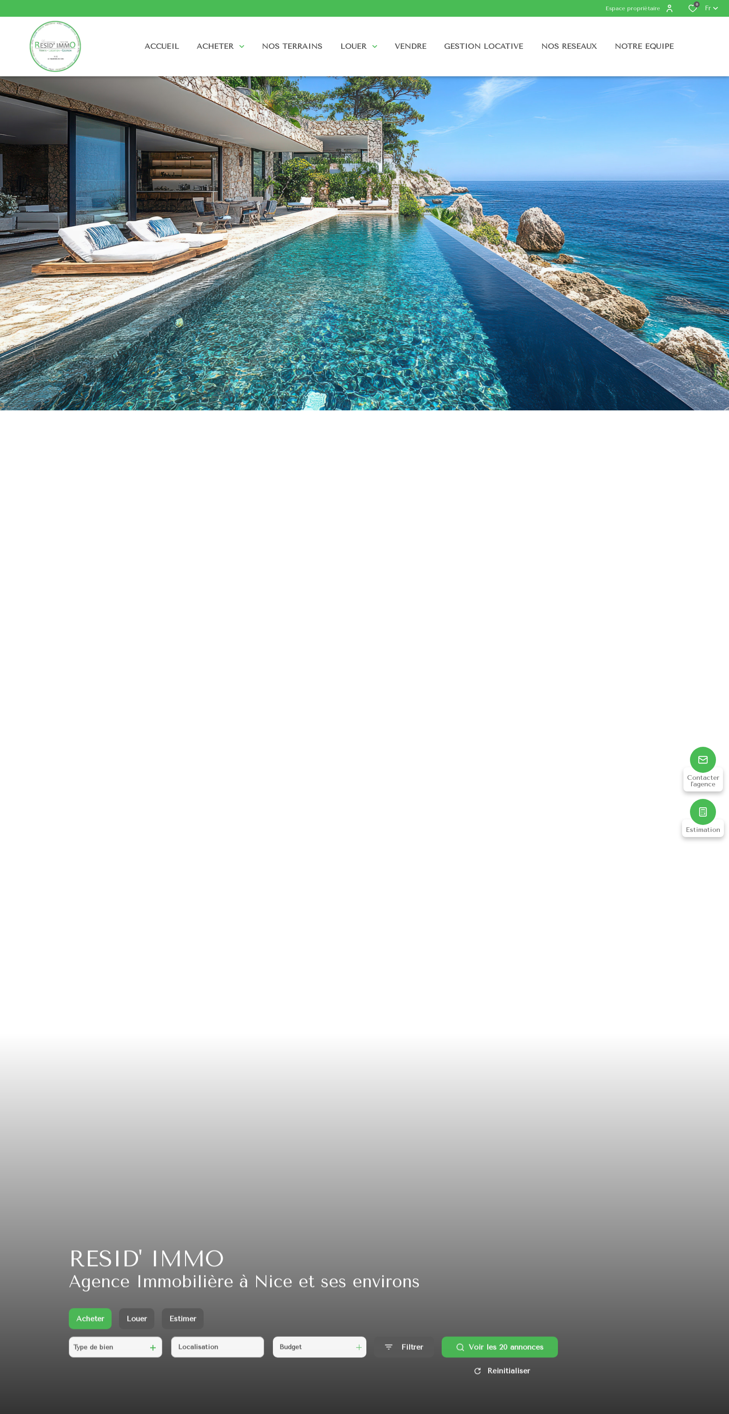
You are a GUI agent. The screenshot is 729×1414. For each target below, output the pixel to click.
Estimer (182, 1327)
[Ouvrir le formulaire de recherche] (404, 1356)
